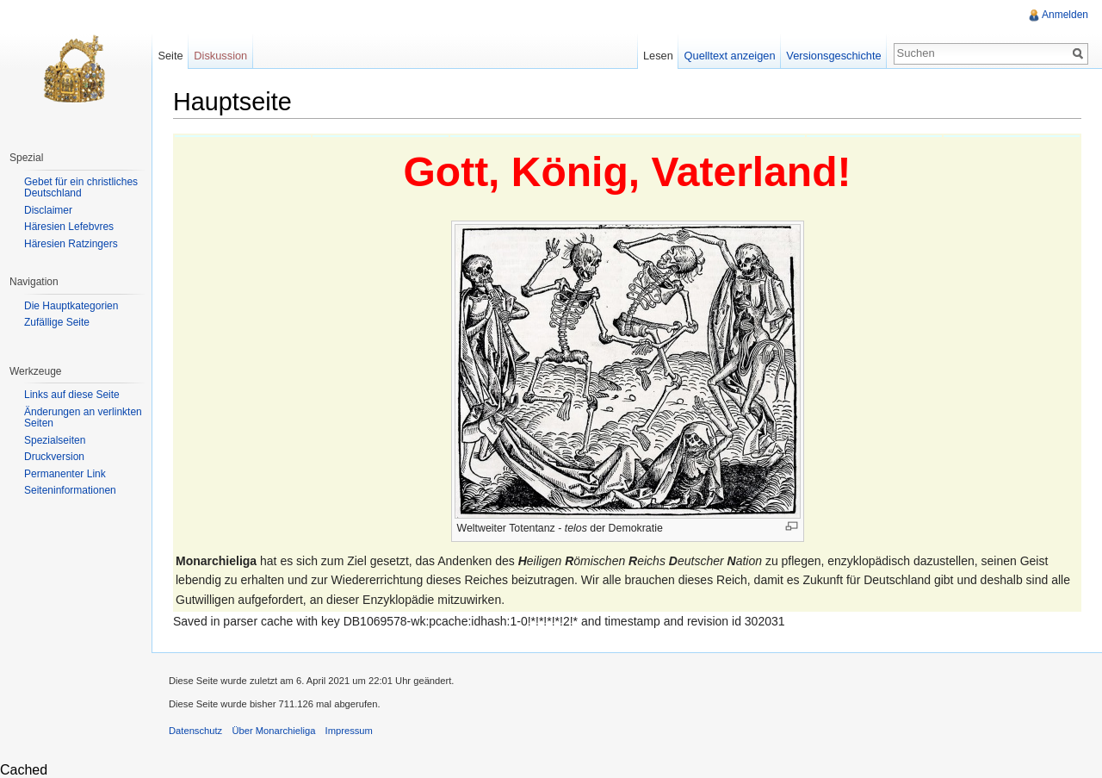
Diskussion (220, 55)
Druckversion (54, 457)
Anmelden (1065, 15)
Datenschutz (195, 730)
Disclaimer (48, 210)
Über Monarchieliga (273, 730)
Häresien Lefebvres (69, 227)
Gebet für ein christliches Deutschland (81, 188)
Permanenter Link (65, 474)
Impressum (349, 730)
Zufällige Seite (57, 322)
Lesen (658, 55)
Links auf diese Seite (72, 395)
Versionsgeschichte (833, 55)
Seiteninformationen (70, 490)
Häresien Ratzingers (71, 244)
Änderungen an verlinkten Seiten (83, 418)
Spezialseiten (54, 440)
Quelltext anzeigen (730, 55)
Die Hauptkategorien (71, 306)
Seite (170, 55)
